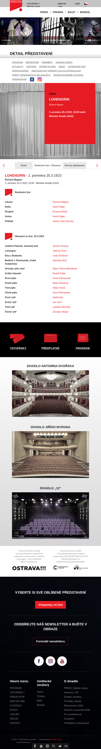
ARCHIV (14, 719)
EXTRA (13, 710)
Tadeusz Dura (60, 251)
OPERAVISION (19, 79)
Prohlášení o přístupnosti (76, 723)
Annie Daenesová (61, 278)
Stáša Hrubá (59, 288)
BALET (71, 12)
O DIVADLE (16, 705)
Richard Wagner (61, 202)
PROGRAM (17, 62)
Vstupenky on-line (50, 604)
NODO (62, 66)
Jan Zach (57, 302)
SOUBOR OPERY (64, 62)
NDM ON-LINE (17, 701)
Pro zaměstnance (73, 714)
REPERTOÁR (32, 62)
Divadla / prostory (73, 697)
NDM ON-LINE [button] (62, 5)
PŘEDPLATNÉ (50, 348)
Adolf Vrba (58, 297)
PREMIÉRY (47, 62)
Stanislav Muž (60, 260)
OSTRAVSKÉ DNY (77, 66)
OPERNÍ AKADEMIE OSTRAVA (68, 75)
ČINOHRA (58, 12)
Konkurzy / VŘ (71, 692)
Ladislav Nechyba (61, 307)
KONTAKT (15, 723)
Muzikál (41, 705)
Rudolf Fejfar (59, 273)
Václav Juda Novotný (63, 221)
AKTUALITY (18, 66)
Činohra (41, 696)
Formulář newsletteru (50, 641)
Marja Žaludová (60, 283)
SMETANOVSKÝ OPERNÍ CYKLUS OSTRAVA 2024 (56, 71)
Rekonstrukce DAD (73, 705)
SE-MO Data (56, 739)
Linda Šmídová (60, 255)
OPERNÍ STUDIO (47, 66)
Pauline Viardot (6, 43)
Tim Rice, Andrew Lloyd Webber (54, 43)
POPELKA (6, 40)
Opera (40, 692)
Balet (39, 700)
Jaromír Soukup (61, 246)
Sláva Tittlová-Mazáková (65, 268)
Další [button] (77, 4)
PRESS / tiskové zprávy (76, 688)
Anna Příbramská (61, 292)
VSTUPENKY (18, 348)
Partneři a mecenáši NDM (77, 710)
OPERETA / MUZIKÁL (51, 38)
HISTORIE (31, 66)
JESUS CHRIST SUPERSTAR (56, 40)
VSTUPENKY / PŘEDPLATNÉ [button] (33, 5)
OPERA (44, 12)
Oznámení (69, 719)
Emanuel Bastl (60, 211)
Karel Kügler (59, 207)
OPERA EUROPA (20, 71)
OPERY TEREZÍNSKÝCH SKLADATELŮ (31, 75)
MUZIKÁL (85, 12)
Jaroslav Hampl (60, 312)
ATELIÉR (14, 714)
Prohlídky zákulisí (73, 701)
